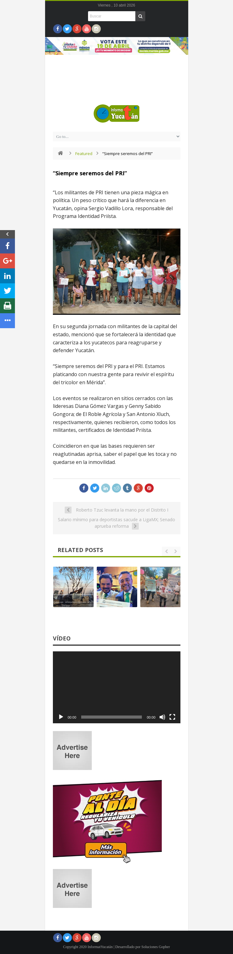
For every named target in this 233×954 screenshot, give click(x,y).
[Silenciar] (162, 717)
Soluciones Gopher (156, 947)
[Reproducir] (61, 717)
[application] (116, 687)
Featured (83, 153)
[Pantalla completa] (172, 717)
